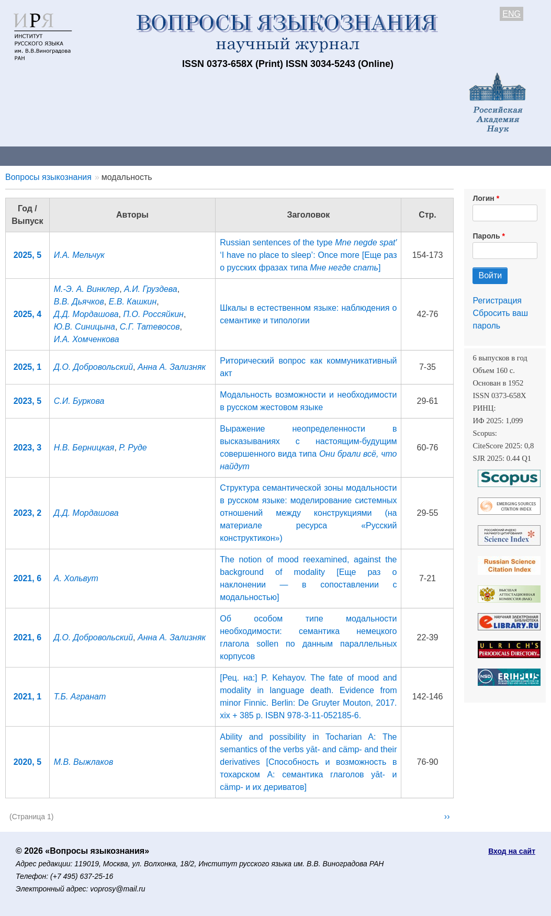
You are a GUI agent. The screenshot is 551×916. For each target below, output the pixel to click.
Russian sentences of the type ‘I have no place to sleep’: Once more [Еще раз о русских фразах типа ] (308, 255)
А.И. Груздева (150, 289)
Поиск (528, 155)
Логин (483, 198)
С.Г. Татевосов (150, 326)
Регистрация (497, 300)
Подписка (364, 155)
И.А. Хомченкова (86, 339)
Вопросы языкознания (48, 177)
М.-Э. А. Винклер (86, 289)
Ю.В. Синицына (84, 326)
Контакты (91, 155)
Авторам (147, 155)
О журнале (31, 155)
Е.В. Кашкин (133, 301)
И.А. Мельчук (79, 255)
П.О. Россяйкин (153, 314)
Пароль (486, 236)
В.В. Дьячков (79, 301)
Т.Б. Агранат (80, 696)
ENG (511, 13)
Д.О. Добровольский (93, 367)
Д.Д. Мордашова (86, 314)
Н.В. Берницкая (84, 447)
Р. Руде (133, 447)
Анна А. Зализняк (172, 367)
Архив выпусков (293, 155)
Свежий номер (213, 155)
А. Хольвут (76, 578)
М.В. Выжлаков (84, 761)
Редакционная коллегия (449, 155)
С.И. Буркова (79, 401)
